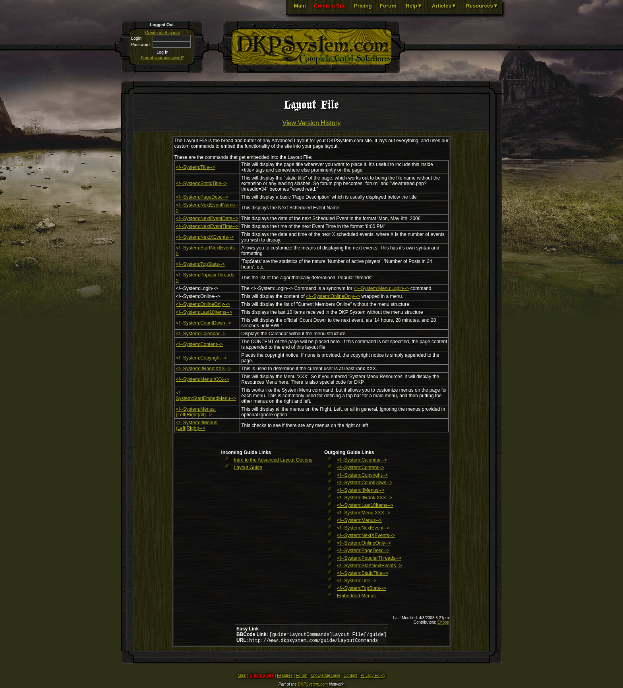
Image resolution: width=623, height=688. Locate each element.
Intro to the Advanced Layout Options (273, 460)
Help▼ (414, 6)
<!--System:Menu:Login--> (381, 288)
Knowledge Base (326, 677)
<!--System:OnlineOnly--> (333, 296)
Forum (388, 6)
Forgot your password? (162, 57)
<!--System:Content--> (199, 344)
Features (284, 677)
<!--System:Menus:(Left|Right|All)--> (196, 411)
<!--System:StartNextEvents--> (369, 565)
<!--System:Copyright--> (201, 358)
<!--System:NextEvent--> (363, 528)
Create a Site (330, 6)
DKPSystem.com (313, 686)
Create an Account (162, 32)
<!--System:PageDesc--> (202, 197)
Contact (350, 677)
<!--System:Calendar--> (200, 333)
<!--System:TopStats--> (200, 264)
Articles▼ (444, 6)
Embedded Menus (356, 596)
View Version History (311, 123)
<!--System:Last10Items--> (204, 312)
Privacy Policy (372, 677)
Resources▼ (482, 6)
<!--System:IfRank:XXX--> (203, 368)
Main (300, 6)
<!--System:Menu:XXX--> (202, 379)
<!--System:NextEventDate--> (207, 218)
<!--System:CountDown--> (203, 323)
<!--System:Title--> (195, 167)
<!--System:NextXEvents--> (205, 237)
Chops (443, 622)
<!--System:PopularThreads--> (369, 558)
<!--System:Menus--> (359, 520)
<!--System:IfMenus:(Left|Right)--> (197, 425)
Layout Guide (248, 467)
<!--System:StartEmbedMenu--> (206, 395)
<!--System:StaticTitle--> (201, 183)
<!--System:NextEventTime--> (207, 226)
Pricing (363, 6)
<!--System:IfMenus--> (360, 490)
